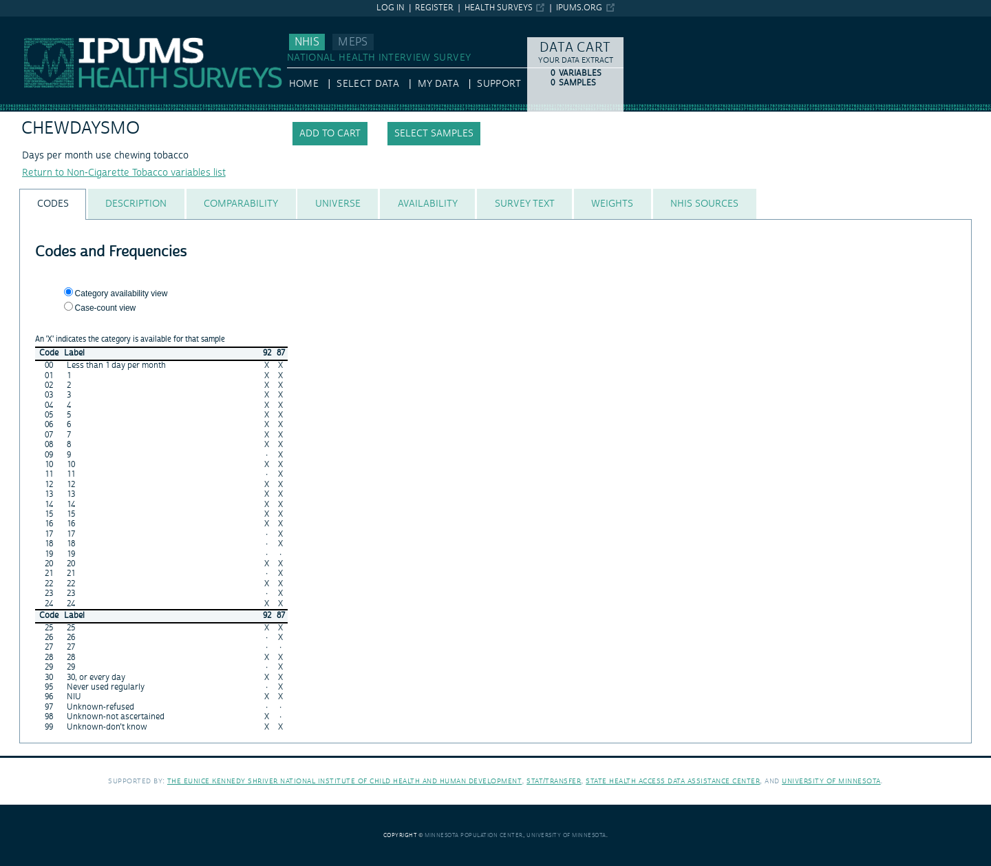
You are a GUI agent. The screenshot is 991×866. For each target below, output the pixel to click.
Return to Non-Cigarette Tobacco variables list (124, 173)
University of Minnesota (831, 780)
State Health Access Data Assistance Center (673, 780)
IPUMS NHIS (27, 23)
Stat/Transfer (553, 780)
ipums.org (579, 8)
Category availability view (121, 293)
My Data (438, 84)
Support (498, 84)
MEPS (352, 42)
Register (434, 8)
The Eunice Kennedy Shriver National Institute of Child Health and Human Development (344, 780)
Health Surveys (499, 8)
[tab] (52, 204)
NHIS (307, 42)
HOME (304, 84)
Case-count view (105, 308)
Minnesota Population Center (474, 835)
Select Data (368, 84)
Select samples (433, 133)
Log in (390, 8)
